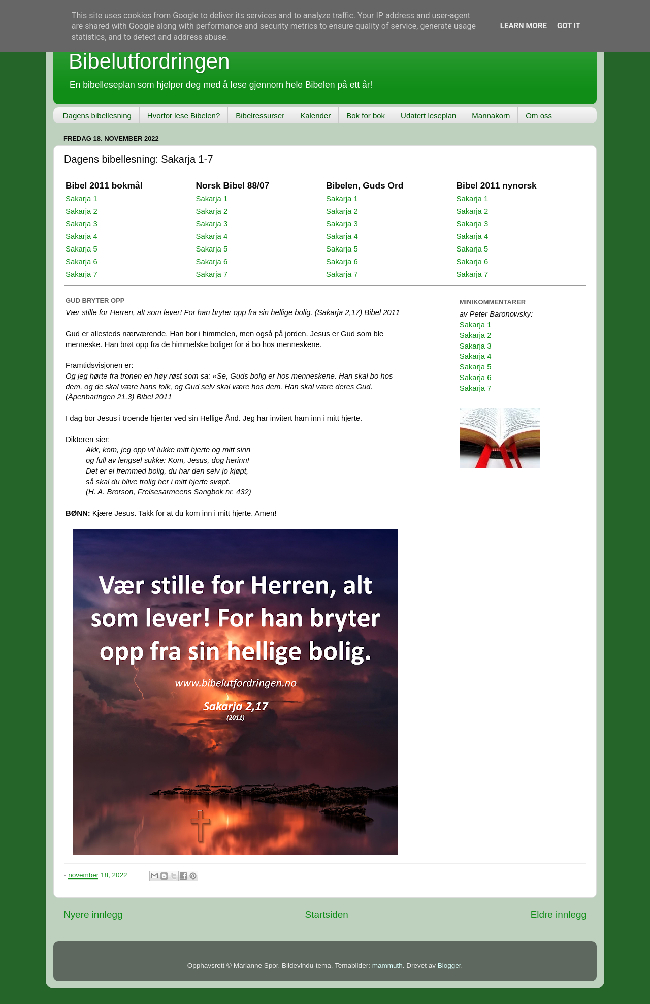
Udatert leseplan (428, 115)
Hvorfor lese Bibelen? (183, 115)
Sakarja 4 (82, 236)
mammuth (387, 965)
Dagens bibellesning (97, 115)
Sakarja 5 (82, 249)
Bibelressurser (260, 115)
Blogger (449, 965)
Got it (568, 25)
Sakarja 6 (82, 262)
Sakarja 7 (82, 274)
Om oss (539, 115)
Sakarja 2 (82, 211)
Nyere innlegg (93, 914)
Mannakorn (491, 115)
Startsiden (326, 914)
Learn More (523, 25)
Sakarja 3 (82, 223)
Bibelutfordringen (149, 61)
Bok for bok (365, 115)
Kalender (315, 115)
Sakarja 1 (82, 199)
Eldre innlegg (559, 914)
